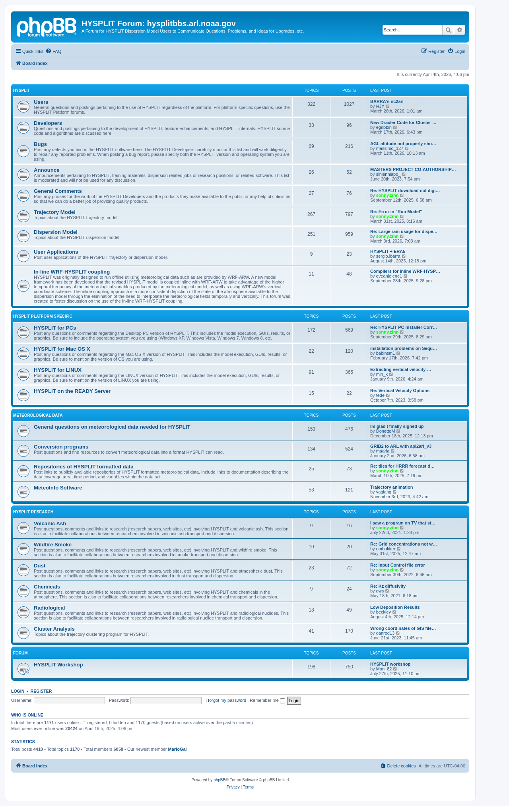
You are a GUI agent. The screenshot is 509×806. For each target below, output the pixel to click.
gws (380, 590)
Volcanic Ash (50, 523)
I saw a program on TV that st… (402, 523)
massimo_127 (389, 148)
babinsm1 (385, 353)
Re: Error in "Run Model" (396, 211)
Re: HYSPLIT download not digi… (405, 190)
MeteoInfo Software (58, 488)
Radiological (49, 608)
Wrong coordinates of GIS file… (403, 628)
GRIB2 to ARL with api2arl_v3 (400, 446)
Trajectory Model (55, 212)
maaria (383, 451)
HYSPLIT (21, 90)
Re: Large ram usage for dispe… (403, 231)
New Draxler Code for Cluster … (403, 122)
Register (41, 691)
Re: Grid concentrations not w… (403, 544)
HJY (380, 106)
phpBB (219, 780)
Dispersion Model (56, 232)
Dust (39, 566)
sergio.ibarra (388, 256)
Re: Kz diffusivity (388, 586)
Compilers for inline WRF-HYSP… (405, 271)
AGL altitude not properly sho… (403, 143)
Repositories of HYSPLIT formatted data (84, 467)
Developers (48, 123)
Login (17, 691)
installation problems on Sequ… (403, 348)
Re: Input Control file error (397, 565)
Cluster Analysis (54, 629)
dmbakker (385, 548)
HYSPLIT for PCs (55, 328)
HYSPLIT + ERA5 (387, 251)
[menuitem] (53, 51)
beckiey (383, 612)
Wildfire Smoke (53, 545)
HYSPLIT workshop (390, 664)
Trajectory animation (391, 487)
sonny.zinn (387, 195)
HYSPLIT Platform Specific (42, 316)
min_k (382, 374)
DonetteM (385, 431)
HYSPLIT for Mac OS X (62, 349)
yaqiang (384, 491)
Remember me (267, 700)
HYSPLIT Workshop (58, 665)
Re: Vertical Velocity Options (399, 390)
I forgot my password (226, 700)
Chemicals (47, 587)
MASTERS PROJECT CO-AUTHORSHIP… (413, 169)
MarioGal (177, 749)
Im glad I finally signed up (397, 426)
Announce (46, 170)
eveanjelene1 (389, 276)
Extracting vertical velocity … (400, 369)
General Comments (58, 191)
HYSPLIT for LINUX (58, 370)
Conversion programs (61, 447)
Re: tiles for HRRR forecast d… (402, 466)
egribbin (384, 127)
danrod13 (385, 633)
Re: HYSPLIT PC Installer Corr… (403, 327)
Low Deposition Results (395, 607)
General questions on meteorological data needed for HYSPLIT (112, 427)
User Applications (56, 252)
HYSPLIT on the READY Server (72, 391)
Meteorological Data (37, 415)
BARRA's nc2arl (387, 101)
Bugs (40, 144)
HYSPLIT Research (33, 512)
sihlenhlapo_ (388, 174)
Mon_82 (384, 668)
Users (41, 102)
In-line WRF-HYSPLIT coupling (72, 272)
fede (380, 395)
